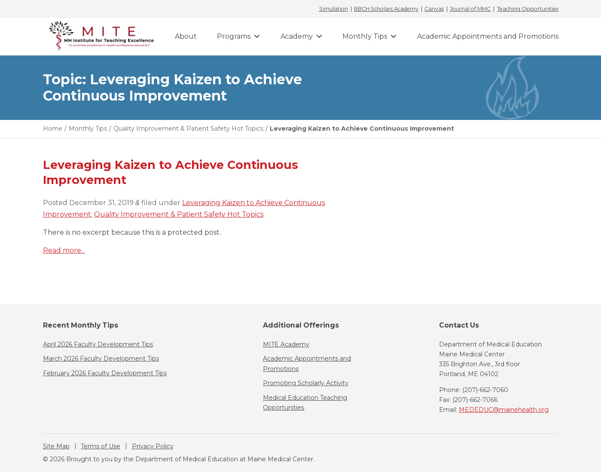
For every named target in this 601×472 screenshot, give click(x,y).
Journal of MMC (470, 9)
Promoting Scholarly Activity (305, 383)
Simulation (333, 9)
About (186, 36)
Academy (297, 36)
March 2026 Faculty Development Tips (101, 358)
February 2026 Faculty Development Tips (105, 373)
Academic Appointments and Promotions (487, 36)
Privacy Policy (153, 446)
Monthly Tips (364, 36)
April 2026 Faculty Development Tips (98, 344)
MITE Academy (286, 344)
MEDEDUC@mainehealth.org (504, 410)
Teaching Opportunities (527, 9)
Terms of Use (100, 446)
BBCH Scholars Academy (386, 9)
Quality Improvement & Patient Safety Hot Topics (178, 214)
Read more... (64, 250)
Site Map (56, 446)
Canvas (434, 9)
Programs (233, 36)
